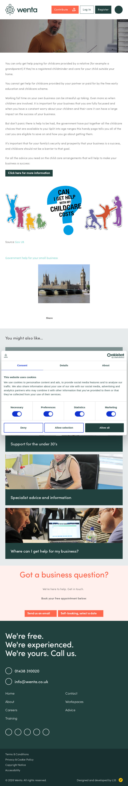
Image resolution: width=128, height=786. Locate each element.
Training (11, 718)
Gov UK (19, 242)
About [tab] (106, 365)
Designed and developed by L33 (100, 780)
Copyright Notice (15, 764)
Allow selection (64, 427)
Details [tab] (64, 365)
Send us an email (38, 613)
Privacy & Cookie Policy (19, 759)
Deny (23, 427)
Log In (87, 9)
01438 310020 (22, 670)
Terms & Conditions (17, 754)
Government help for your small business (31, 258)
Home (9, 693)
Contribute (65, 9)
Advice (70, 709)
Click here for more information (29, 173)
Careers (11, 709)
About (9, 701)
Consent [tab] (22, 365)
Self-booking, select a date (79, 613)
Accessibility (12, 770)
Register (103, 9)
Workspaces (74, 701)
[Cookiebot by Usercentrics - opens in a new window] (109, 355)
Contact (71, 693)
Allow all (105, 427)
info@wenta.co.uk (26, 681)
